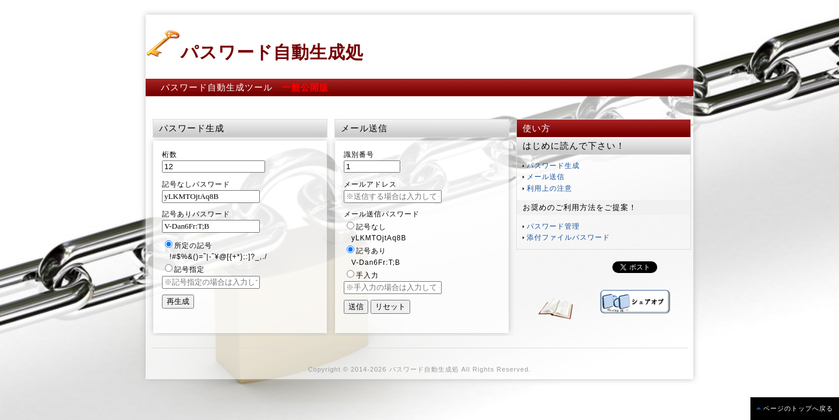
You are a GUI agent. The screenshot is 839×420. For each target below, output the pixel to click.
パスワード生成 (553, 166)
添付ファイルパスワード (568, 237)
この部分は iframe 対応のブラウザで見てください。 (562, 267)
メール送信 (546, 177)
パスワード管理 (553, 226)
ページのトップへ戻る (798, 408)
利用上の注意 (549, 188)
